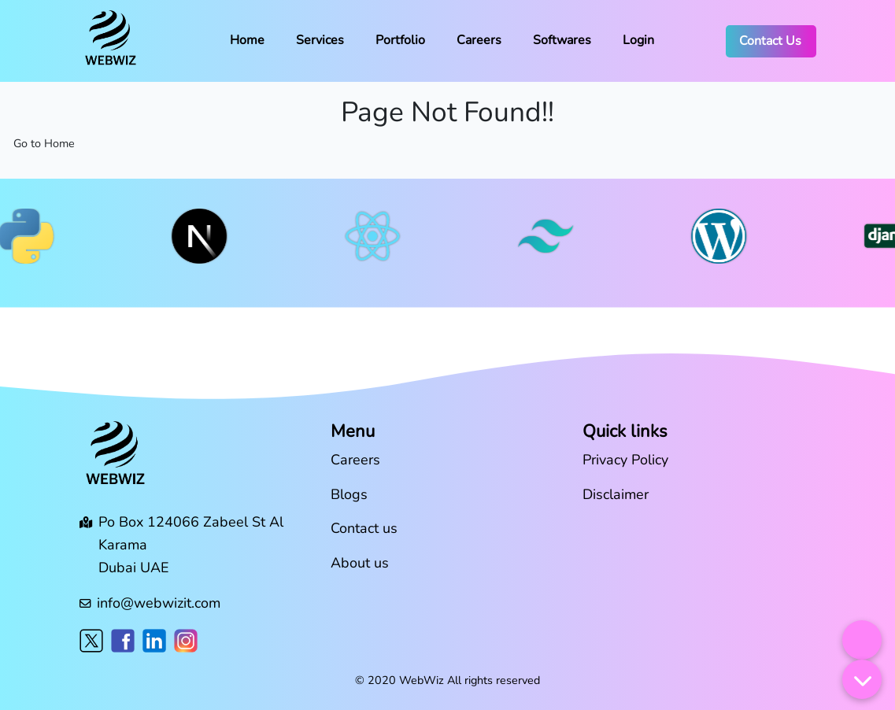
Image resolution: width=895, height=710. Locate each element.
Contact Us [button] (770, 41)
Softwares (562, 40)
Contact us (364, 528)
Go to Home (44, 143)
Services (320, 40)
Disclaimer (615, 494)
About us (360, 562)
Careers (479, 40)
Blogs (349, 494)
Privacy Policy (625, 459)
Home (247, 40)
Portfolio (400, 40)
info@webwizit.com (158, 603)
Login (638, 40)
